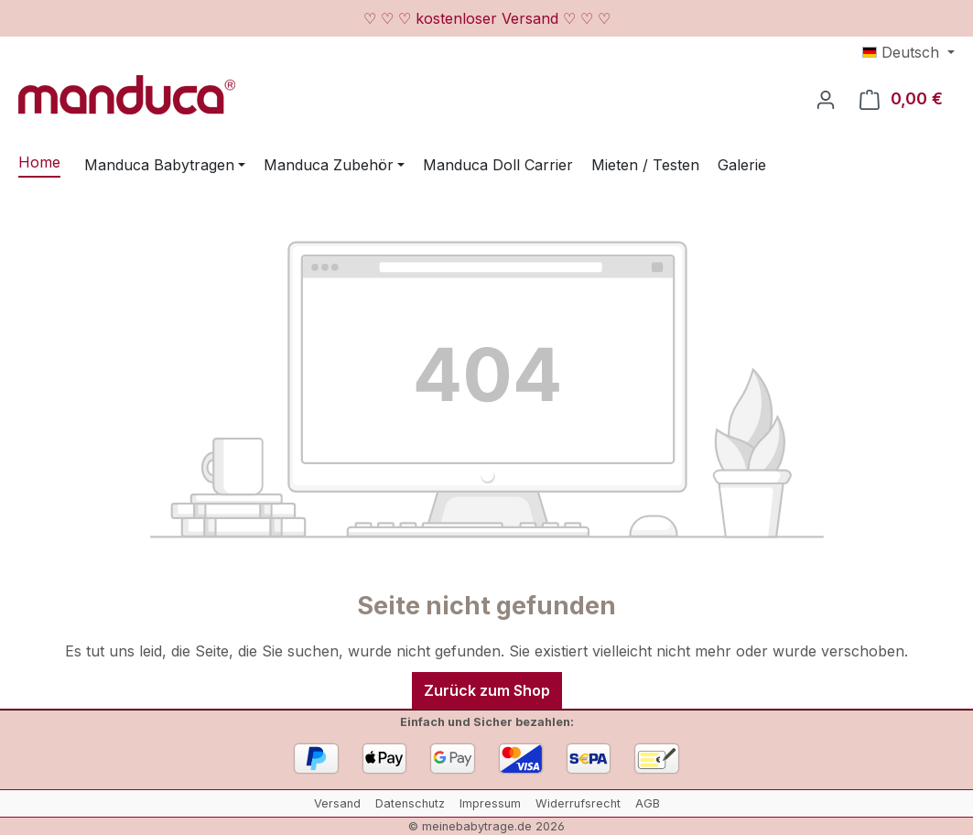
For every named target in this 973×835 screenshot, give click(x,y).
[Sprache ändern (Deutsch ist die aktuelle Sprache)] (908, 52)
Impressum (490, 803)
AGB (647, 803)
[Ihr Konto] (826, 99)
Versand (337, 803)
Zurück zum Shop (487, 690)
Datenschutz (410, 803)
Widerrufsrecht (578, 803)
